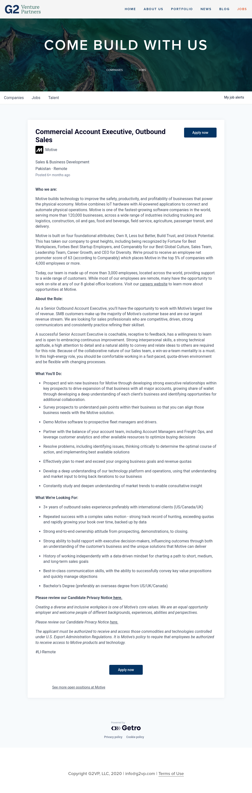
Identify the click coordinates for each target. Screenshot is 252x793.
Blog (224, 9)
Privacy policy (113, 737)
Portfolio (182, 9)
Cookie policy (135, 737)
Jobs (242, 9)
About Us (153, 9)
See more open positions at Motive (78, 687)
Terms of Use (171, 773)
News (206, 9)
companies (14, 97)
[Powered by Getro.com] (126, 726)
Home (130, 9)
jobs (36, 97)
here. (114, 622)
